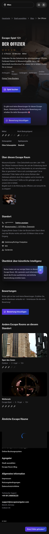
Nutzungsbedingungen (11, 482)
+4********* (9, 223)
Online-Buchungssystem (12, 451)
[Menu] (41, 5)
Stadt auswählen (8, 463)
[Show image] (9, 200)
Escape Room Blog (9, 467)
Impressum (6, 478)
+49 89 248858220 (10, 496)
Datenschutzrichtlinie (10, 486)
